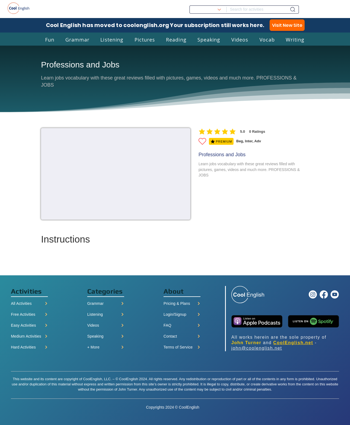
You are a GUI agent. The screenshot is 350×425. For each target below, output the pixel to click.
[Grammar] (105, 303)
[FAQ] (182, 325)
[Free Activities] (29, 314)
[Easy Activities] (29, 325)
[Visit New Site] (287, 25)
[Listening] (105, 314)
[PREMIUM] (221, 141)
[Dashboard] (292, 9)
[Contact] (182, 336)
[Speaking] (105, 336)
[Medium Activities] (29, 336)
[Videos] (105, 325)
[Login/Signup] (182, 314)
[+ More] (105, 347)
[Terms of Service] (182, 347)
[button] (50, 39)
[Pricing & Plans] (182, 303)
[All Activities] (29, 303)
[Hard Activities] (29, 347)
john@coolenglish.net (256, 348)
